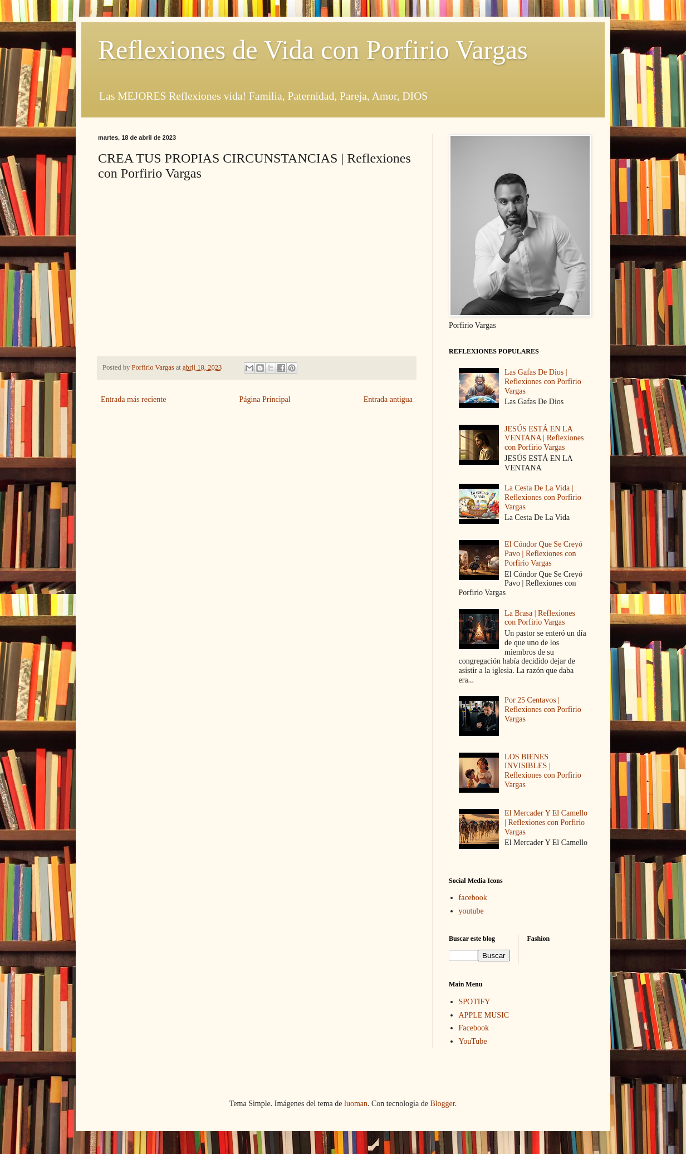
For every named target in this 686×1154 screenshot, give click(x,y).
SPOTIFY (475, 1002)
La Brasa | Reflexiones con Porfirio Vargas (539, 618)
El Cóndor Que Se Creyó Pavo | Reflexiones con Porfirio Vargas (543, 553)
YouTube (473, 1041)
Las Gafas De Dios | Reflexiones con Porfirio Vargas (542, 381)
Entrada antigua (388, 399)
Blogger (442, 1103)
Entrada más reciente (133, 399)
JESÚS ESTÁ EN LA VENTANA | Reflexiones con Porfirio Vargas (544, 438)
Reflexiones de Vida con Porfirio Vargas (313, 50)
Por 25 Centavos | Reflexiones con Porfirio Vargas (542, 709)
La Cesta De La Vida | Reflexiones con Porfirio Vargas (542, 497)
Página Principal (264, 399)
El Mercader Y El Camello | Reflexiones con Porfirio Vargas (545, 822)
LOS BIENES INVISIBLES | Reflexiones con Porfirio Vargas (542, 771)
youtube (471, 911)
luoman (355, 1103)
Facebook (474, 1028)
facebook (473, 897)
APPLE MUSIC (484, 1015)
